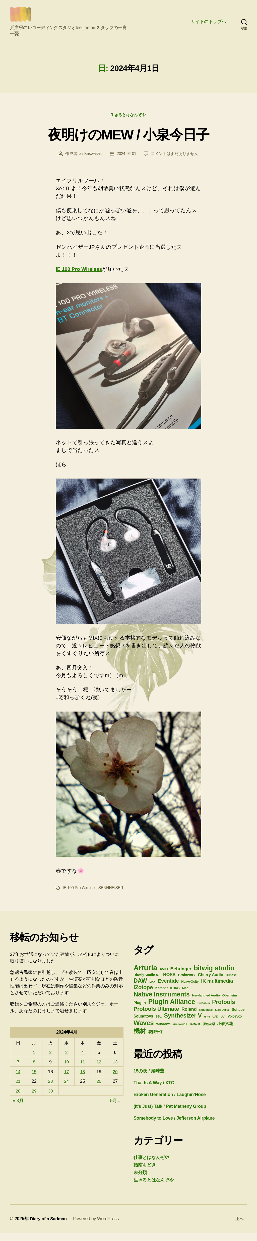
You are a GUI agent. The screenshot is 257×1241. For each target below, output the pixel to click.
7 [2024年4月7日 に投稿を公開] (18, 1069)
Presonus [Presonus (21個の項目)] (204, 1011)
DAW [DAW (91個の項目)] (140, 988)
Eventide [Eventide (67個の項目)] (168, 989)
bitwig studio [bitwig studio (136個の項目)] (214, 976)
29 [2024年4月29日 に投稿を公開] (34, 1098)
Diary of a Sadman (49, 1226)
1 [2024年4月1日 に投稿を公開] (34, 1060)
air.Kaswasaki (90, 162)
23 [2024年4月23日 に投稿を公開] (50, 1089)
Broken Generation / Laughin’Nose (170, 1102)
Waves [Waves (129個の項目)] (144, 1031)
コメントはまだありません (175, 162)
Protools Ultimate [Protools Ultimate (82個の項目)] (156, 1017)
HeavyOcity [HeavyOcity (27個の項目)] (190, 989)
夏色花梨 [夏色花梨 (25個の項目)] (209, 1032)
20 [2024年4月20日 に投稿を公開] (115, 1079)
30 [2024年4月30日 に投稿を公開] (50, 1098)
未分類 (140, 1180)
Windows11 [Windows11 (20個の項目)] (180, 1032)
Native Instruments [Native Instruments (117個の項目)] (162, 1002)
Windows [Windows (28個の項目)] (163, 1032)
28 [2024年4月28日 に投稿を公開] (18, 1098)
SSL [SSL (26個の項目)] (159, 1024)
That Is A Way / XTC (154, 1090)
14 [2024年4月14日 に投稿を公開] (18, 1079)
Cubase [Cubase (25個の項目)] (231, 983)
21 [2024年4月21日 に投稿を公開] (18, 1089)
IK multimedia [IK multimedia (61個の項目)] (217, 989)
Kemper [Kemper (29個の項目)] (161, 996)
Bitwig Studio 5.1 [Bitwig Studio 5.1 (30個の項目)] (147, 983)
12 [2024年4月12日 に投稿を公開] (99, 1069)
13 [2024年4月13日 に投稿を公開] (115, 1069)
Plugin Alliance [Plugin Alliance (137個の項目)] (171, 1010)
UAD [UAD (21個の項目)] (215, 1024)
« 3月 (18, 1108)
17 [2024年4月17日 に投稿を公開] (66, 1079)
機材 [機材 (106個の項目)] (140, 1039)
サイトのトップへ (208, 25)
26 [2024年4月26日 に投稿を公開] (99, 1089)
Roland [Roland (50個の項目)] (189, 1017)
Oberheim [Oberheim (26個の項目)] (229, 1003)
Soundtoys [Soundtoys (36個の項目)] (143, 1024)
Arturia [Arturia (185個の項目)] (145, 976)
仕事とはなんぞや (151, 1165)
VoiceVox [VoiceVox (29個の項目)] (235, 1024)
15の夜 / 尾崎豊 (149, 1078)
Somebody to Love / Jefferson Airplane (174, 1126)
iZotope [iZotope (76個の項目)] (143, 995)
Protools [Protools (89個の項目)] (223, 1010)
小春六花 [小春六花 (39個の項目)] (225, 1031)
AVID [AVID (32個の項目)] (164, 977)
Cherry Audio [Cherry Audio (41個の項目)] (210, 982)
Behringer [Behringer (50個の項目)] (180, 976)
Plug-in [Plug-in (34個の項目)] (140, 1011)
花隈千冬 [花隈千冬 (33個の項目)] (155, 1040)
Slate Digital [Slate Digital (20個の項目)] (222, 1017)
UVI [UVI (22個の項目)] (223, 1024)
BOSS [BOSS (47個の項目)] (169, 982)
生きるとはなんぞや (128, 122)
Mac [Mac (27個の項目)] (185, 996)
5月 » (115, 1108)
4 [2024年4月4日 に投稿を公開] (83, 1060)
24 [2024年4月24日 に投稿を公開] (66, 1089)
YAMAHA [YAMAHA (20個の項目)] (195, 1032)
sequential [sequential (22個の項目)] (206, 1017)
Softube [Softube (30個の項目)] (238, 1018)
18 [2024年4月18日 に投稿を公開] (83, 1079)
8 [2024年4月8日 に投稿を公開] (34, 1069)
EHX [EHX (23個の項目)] (152, 989)
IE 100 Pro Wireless (80, 277)
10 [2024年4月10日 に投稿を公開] (66, 1069)
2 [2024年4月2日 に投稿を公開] (50, 1060)
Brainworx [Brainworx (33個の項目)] (187, 983)
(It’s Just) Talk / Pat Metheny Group (170, 1114)
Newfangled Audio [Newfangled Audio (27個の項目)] (206, 1003)
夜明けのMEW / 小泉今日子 (128, 142)
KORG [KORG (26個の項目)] (174, 996)
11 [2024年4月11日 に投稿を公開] (83, 1069)
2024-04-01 (127, 162)
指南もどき (145, 1173)
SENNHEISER (111, 896)
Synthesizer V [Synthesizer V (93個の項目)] (183, 1023)
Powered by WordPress (97, 1226)
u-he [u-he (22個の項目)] (207, 1024)
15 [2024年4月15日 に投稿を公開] (34, 1079)
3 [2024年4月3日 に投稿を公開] (67, 1060)
